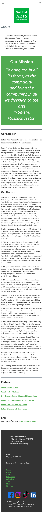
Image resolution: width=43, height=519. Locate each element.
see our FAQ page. (28, 421)
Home (8, 470)
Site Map (9, 486)
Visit (8, 481)
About (8, 472)
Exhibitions (10, 477)
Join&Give (10, 479)
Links (8, 484)
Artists (9, 474)
